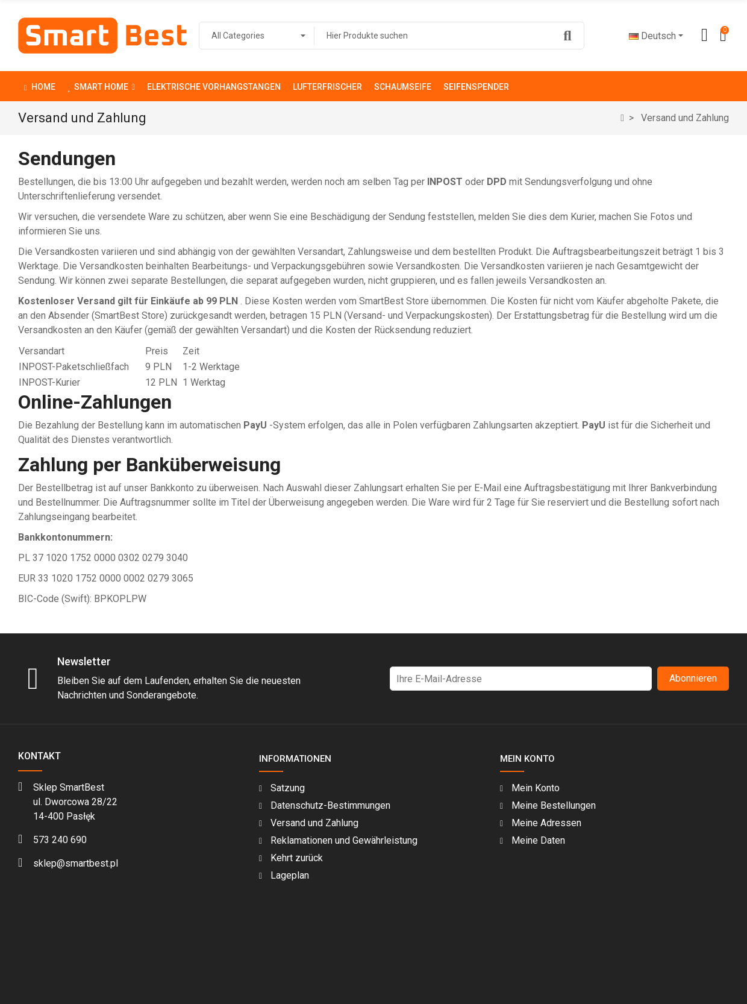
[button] (101, 86)
